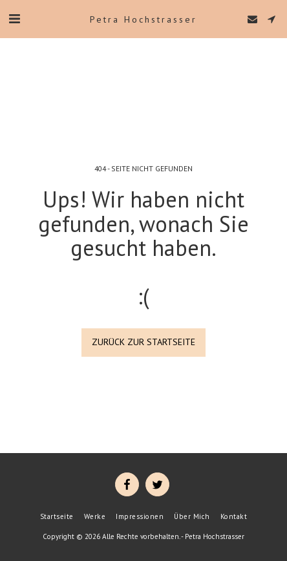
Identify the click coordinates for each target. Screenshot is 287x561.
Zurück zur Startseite (143, 342)
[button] (14, 19)
